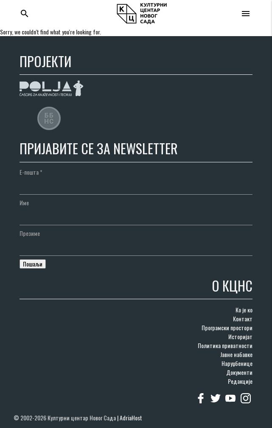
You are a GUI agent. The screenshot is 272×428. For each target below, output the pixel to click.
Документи (239, 372)
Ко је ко (244, 309)
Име (24, 202)
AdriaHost (131, 417)
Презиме (30, 233)
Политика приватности (225, 345)
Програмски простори (227, 327)
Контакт (242, 318)
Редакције (240, 381)
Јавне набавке (236, 354)
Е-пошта (31, 171)
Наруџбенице (237, 363)
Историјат (240, 336)
